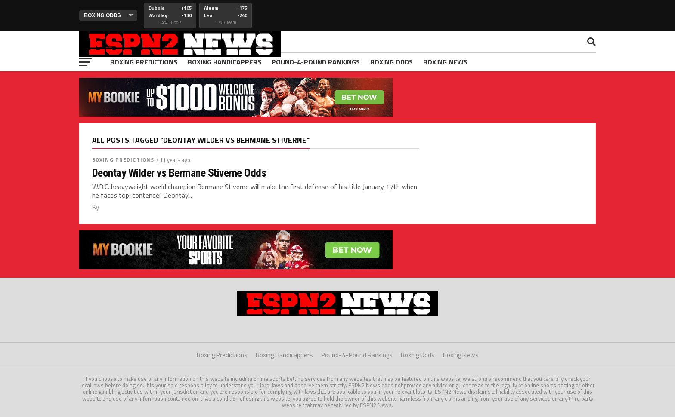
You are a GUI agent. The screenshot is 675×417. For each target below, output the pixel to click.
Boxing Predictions (143, 62)
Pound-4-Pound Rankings (316, 62)
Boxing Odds (391, 62)
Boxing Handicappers (224, 62)
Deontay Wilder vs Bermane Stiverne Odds (179, 173)
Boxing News (445, 62)
